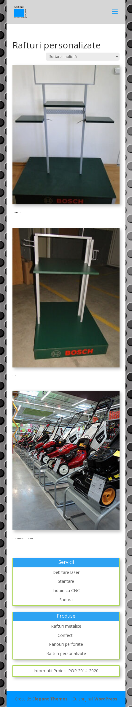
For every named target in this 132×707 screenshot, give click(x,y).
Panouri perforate (66, 644)
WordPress (105, 699)
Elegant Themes (50, 699)
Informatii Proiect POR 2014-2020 (66, 670)
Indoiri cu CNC (66, 590)
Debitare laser (66, 572)
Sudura (66, 599)
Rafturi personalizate (66, 653)
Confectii (66, 635)
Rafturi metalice (66, 626)
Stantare (66, 581)
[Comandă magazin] (83, 57)
